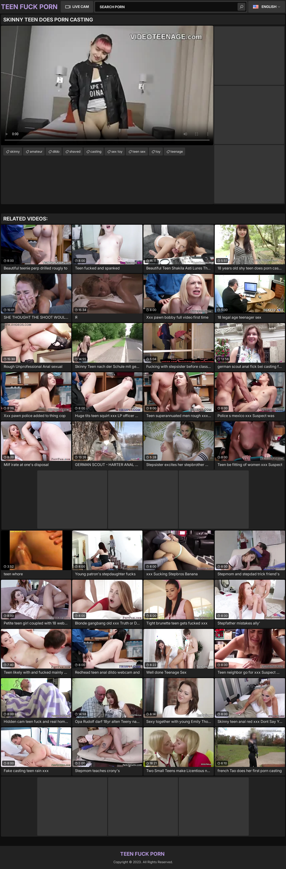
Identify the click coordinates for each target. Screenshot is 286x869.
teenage (176, 151)
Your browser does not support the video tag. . (107, 85)
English (269, 6)
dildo (55, 151)
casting (95, 151)
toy (158, 151)
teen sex (139, 151)
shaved (74, 151)
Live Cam (80, 6)
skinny (15, 151)
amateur (36, 151)
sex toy (117, 151)
